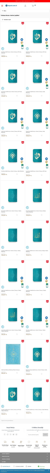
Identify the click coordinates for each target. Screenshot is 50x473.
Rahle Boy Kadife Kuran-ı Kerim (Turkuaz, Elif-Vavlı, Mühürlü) (36, 52)
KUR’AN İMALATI (6, 466)
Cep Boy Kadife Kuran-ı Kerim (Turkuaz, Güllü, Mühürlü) (37, 409)
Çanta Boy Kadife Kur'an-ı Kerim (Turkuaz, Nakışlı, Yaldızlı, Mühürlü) (11, 331)
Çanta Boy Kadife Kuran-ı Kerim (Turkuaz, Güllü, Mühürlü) (35, 92)
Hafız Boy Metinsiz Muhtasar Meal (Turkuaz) (10, 369)
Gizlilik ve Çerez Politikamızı (39, 470)
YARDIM (29, 466)
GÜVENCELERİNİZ (19, 466)
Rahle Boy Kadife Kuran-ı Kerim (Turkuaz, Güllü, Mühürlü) (35, 132)
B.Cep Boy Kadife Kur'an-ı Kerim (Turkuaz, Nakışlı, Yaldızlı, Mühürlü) (36, 211)
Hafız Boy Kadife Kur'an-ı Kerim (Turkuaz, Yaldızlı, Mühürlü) (11, 291)
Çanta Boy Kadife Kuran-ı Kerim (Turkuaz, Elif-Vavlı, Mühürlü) (36, 172)
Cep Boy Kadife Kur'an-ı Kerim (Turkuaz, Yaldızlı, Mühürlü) (11, 251)
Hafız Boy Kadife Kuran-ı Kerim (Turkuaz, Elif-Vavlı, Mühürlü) (11, 132)
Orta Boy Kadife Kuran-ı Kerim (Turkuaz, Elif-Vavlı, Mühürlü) (11, 52)
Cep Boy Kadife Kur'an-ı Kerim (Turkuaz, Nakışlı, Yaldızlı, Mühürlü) (37, 251)
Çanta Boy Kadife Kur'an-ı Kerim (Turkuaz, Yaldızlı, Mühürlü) (36, 291)
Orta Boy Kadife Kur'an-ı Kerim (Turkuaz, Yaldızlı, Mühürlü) (35, 331)
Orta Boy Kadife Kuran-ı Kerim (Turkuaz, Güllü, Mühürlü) (12, 171)
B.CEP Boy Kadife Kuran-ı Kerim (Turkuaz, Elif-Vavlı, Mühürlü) (11, 92)
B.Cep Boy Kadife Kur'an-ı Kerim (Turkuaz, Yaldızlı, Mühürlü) (11, 211)
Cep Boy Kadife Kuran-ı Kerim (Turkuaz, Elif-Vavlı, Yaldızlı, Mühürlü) (11, 410)
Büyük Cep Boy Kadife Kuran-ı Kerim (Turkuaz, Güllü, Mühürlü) (36, 370)
